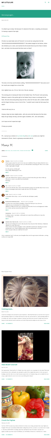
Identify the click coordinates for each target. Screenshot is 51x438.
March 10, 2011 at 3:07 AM (16, 175)
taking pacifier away (25, 150)
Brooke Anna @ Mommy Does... (13, 201)
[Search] (45, 2)
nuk (12, 150)
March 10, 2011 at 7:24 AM (15, 194)
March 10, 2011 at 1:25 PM (25, 222)
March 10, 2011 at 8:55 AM (27, 201)
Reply (7, 172)
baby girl (7, 150)
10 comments (9, 323)
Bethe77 (7, 175)
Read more (46, 323)
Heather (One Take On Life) (12, 222)
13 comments (9, 379)
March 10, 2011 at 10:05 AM (18, 213)
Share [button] (46, 150)
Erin (6, 185)
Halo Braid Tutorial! (9, 364)
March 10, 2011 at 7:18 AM (14, 185)
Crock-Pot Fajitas (8, 420)
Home (3, 6)
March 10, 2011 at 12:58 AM (16, 161)
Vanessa (7, 161)
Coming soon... (7, 309)
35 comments (9, 434)
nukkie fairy (16, 150)
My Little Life (7, 2)
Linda (7, 194)
